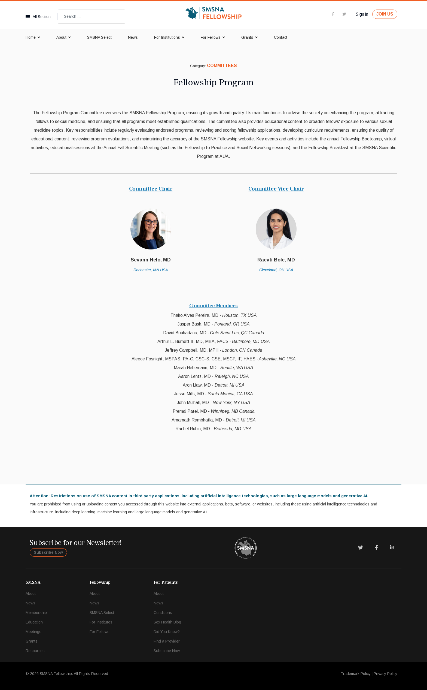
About (61, 37)
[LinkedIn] (392, 548)
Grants (247, 37)
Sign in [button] (362, 14)
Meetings (33, 631)
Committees (222, 65)
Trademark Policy (356, 673)
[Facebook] (376, 548)
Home (31, 37)
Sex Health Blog (167, 622)
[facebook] (333, 14)
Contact (280, 37)
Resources (35, 651)
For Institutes (101, 622)
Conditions (163, 612)
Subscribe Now (48, 552)
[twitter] (344, 14)
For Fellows (211, 37)
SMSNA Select (99, 37)
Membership (36, 612)
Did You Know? (167, 631)
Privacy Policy (385, 673)
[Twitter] (360, 548)
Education (34, 622)
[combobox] (91, 17)
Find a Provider (167, 641)
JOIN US (384, 14)
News (133, 37)
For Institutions (167, 37)
